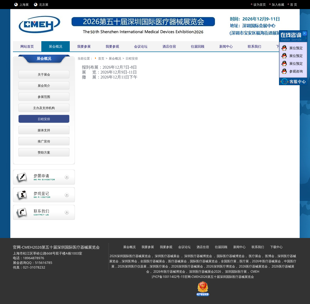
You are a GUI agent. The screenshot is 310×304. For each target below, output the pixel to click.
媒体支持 (44, 130)
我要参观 (112, 46)
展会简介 (44, 85)
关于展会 (44, 74)
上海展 (24, 4)
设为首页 (259, 4)
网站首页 (27, 46)
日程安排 (44, 119)
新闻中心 (226, 46)
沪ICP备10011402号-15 (168, 276)
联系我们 (254, 46)
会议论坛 (141, 46)
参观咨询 (296, 71)
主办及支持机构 (44, 108)
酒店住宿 (169, 46)
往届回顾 (197, 46)
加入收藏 (278, 4)
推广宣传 (44, 141)
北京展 (43, 4)
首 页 (293, 4)
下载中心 (276, 247)
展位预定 (296, 48)
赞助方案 (44, 152)
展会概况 (55, 46)
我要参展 (84, 46)
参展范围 (44, 97)
